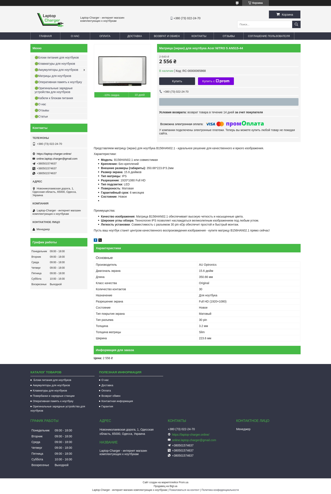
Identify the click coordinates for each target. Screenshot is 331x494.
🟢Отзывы (42, 110)
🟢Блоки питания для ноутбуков (57, 57)
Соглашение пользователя (269, 36)
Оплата (104, 36)
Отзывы (229, 36)
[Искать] (296, 24)
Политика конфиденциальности (220, 490)
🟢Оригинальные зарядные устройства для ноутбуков (54, 90)
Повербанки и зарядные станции (54, 395)
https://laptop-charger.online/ (54, 153)
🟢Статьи (41, 116)
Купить (177, 81)
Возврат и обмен (167, 36)
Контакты (198, 36)
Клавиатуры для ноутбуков (50, 390)
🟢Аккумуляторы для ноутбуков (56, 69)
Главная (45, 36)
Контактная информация (117, 401)
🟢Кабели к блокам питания (54, 98)
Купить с (215, 81)
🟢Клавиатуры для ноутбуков (55, 63)
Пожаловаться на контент (184, 490)
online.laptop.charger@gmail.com (57, 158)
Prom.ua (183, 482)
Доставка (135, 36)
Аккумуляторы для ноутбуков (51, 385)
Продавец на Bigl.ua (165, 486)
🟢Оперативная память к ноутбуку (58, 82)
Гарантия (107, 406)
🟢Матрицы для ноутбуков (53, 76)
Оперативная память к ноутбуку (53, 401)
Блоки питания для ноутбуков (52, 380)
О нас (75, 36)
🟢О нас (40, 104)
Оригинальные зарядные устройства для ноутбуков (57, 408)
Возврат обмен (110, 395)
